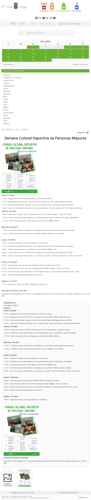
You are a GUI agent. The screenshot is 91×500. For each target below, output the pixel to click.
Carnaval (6, 75)
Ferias (5, 115)
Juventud (6, 94)
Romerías (7, 118)
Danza (5, 88)
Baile (5, 97)
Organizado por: (10, 303)
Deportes (6, 91)
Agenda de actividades (69, 23)
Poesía (5, 99)
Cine (5, 105)
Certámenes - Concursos (12, 78)
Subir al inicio (83, 497)
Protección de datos (68, 493)
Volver (13, 23)
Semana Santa (8, 86)
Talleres (6, 124)
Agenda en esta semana (80, 64)
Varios (5, 110)
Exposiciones (8, 113)
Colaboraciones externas (23, 493)
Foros (5, 121)
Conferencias (8, 80)
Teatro (5, 102)
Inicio (22, 23)
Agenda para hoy (8, 64)
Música (6, 107)
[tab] (44, 7)
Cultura (6, 83)
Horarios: (7, 308)
